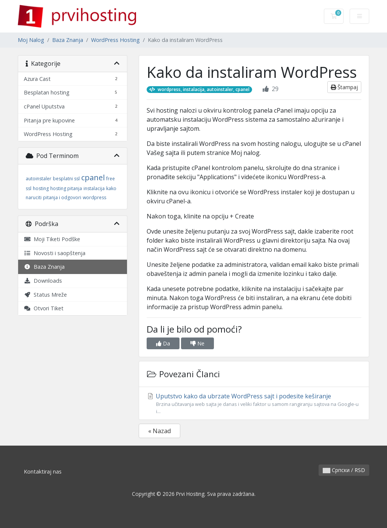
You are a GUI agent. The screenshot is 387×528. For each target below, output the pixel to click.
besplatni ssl (66, 178)
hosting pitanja (66, 188)
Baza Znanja (67, 39)
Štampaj (344, 87)
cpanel (93, 177)
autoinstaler (38, 178)
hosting (41, 188)
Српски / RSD (344, 470)
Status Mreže (45, 294)
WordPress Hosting (115, 39)
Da (163, 343)
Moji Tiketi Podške (52, 239)
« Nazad (159, 431)
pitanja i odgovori (62, 197)
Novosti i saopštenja (54, 253)
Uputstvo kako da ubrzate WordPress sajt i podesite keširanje (254, 403)
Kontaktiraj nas (43, 471)
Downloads (43, 280)
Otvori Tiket (43, 308)
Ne (197, 343)
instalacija (94, 188)
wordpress (94, 197)
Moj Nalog (31, 39)
